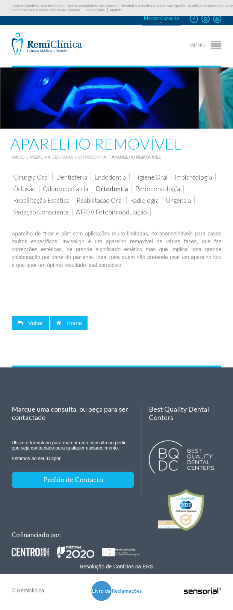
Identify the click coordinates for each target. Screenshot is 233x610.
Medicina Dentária (51, 157)
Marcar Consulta (161, 18)
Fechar (116, 10)
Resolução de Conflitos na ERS (116, 567)
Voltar (30, 323)
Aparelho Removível (136, 157)
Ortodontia (92, 157)
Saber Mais (95, 10)
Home (69, 323)
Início (18, 157)
